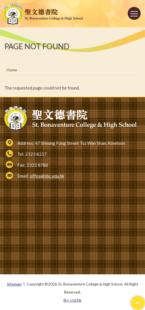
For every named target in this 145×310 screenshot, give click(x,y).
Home (12, 70)
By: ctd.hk (72, 300)
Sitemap (14, 284)
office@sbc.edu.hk (47, 175)
